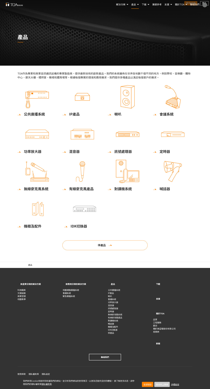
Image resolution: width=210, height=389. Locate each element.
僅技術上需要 (162, 384)
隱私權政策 (46, 383)
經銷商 (156, 324)
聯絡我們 (195, 9)
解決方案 (120, 9)
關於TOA (179, 9)
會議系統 (67, 294)
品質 (155, 311)
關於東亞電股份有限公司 (164, 321)
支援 (156, 296)
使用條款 (22, 363)
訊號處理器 (113, 309)
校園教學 (22, 300)
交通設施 (22, 294)
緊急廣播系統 (69, 297)
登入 (204, 3)
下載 (156, 286)
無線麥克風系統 (115, 315)
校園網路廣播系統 (71, 291)
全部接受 (148, 384)
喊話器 (111, 325)
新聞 (156, 334)
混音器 (111, 306)
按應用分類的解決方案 (77, 286)
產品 (133, 9)
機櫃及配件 (113, 328)
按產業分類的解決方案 (32, 286)
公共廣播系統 (114, 291)
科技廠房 (22, 291)
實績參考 (157, 9)
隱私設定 (46, 363)
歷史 (155, 318)
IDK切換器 (112, 331)
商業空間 (22, 297)
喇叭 (110, 297)
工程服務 (157, 314)
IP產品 (111, 294)
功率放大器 (113, 303)
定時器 (111, 312)
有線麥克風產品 (115, 319)
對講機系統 (113, 322)
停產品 (102, 247)
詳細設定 (175, 384)
